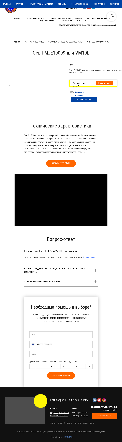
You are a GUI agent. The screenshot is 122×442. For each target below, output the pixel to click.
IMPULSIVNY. (68, 437)
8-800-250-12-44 (71, 6)
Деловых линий (89, 257)
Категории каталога (34, 18)
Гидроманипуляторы (97, 18)
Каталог (60, 423)
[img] (40, 401)
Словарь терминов (88, 423)
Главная (16, 18)
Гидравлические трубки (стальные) (66, 18)
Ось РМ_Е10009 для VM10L (98, 42)
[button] (104, 83)
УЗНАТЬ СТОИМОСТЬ (84, 99)
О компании (66, 21)
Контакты (81, 21)
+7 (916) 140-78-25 (80, 415)
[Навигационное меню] (4, 30)
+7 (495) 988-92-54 (80, 412)
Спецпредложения (47, 21)
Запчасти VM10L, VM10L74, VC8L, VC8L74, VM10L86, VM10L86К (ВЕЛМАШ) (54, 42)
